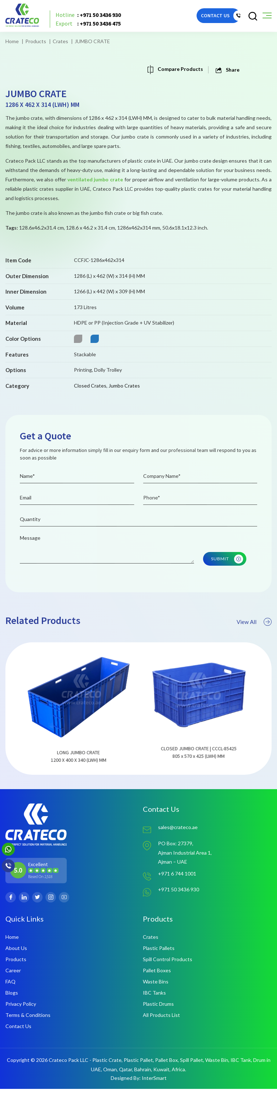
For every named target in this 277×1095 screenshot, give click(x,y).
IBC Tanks (154, 999)
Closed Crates (90, 386)
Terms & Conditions (27, 1021)
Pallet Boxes (157, 976)
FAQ (10, 988)
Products (35, 41)
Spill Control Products (167, 965)
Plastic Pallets (159, 954)
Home (12, 41)
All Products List (161, 1021)
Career (13, 976)
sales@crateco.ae (178, 833)
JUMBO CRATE (92, 41)
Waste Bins (155, 988)
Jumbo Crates (124, 386)
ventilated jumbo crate (95, 179)
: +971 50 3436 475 (90, 25)
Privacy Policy (20, 1010)
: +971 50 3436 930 (90, 16)
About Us (16, 954)
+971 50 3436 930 (178, 896)
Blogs (11, 999)
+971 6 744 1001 (177, 880)
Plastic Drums (158, 1010)
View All (254, 638)
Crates (60, 41)
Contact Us (18, 1032)
